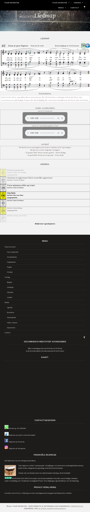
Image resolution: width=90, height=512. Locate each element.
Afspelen (10, 292)
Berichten (10, 312)
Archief (9, 297)
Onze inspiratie (12, 252)
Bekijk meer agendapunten (45, 224)
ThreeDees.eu (76, 506)
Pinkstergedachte (15, 170)
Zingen (9, 282)
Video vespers (12, 323)
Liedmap (10, 287)
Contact (76, 8)
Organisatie (11, 262)
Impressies (11, 328)
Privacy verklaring (22, 493)
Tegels (9, 267)
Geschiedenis (12, 257)
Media (62, 8)
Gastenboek (11, 317)
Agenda (9, 307)
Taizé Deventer (10, 3)
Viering (78, 3)
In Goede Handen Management (52, 508)
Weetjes (10, 272)
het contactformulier (27, 435)
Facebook (21, 442)
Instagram (21, 448)
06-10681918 (21, 428)
